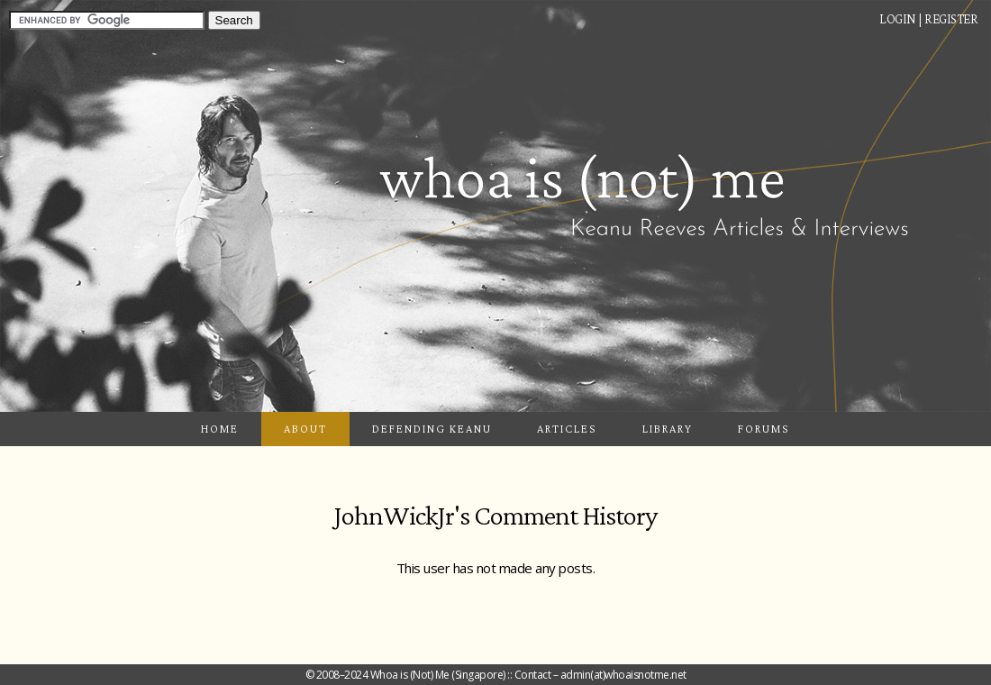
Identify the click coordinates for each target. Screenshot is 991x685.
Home (220, 428)
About (305, 428)
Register (950, 19)
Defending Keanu (432, 428)
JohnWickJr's (401, 515)
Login (897, 19)
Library (667, 428)
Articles (567, 428)
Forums (764, 428)
